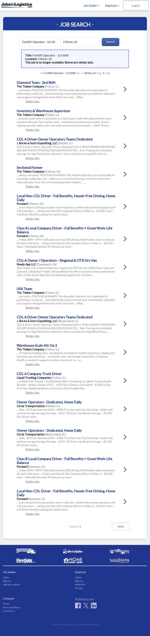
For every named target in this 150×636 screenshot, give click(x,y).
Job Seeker (91, 5)
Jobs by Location (11, 584)
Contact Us (9, 610)
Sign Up (7, 581)
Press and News (11, 607)
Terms (6, 603)
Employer (112, 5)
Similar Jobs (32, 101)
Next (121, 526)
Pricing (78, 588)
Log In (136, 5)
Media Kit (80, 584)
